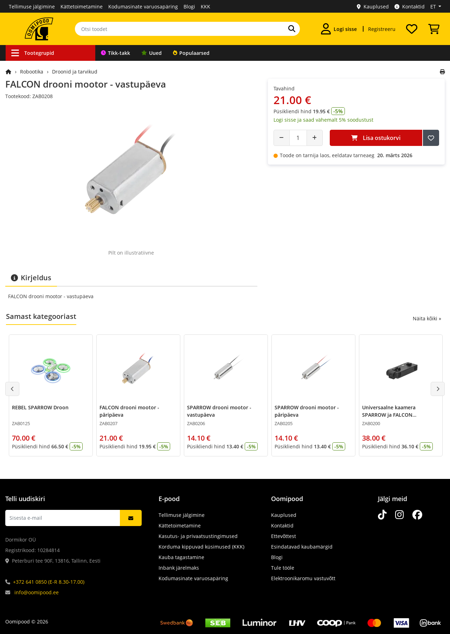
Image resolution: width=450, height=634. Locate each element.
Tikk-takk (115, 53)
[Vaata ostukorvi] (434, 29)
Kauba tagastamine (181, 557)
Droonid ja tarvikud (74, 71)
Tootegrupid (32, 53)
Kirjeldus (31, 277)
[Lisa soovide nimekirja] (431, 138)
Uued (151, 53)
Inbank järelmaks (179, 567)
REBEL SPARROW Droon (40, 407)
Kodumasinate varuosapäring (143, 6)
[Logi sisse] (339, 29)
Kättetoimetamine (81, 6)
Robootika (31, 71)
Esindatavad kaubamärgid (302, 546)
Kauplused (373, 6)
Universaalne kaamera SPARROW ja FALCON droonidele (389, 414)
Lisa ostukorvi (375, 138)
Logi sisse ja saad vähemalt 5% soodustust (323, 119)
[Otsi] (292, 29)
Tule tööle (282, 567)
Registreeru (382, 29)
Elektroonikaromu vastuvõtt (303, 578)
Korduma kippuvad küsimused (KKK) (201, 546)
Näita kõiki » (427, 318)
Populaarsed (191, 53)
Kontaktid (409, 6)
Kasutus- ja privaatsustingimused (198, 536)
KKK (205, 6)
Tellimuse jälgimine (32, 6)
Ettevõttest (283, 536)
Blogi (189, 6)
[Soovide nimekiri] (412, 29)
